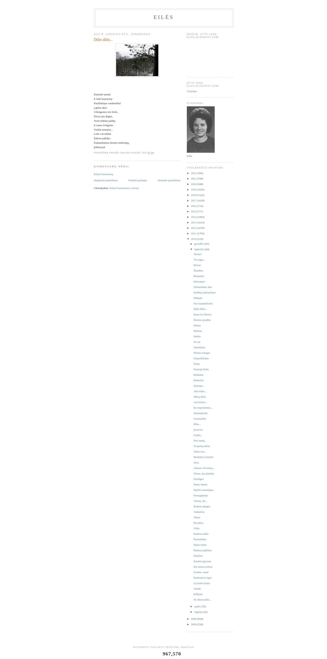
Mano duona (200, 484)
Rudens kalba (201, 533)
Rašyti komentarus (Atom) (124, 188)
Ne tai (197, 341)
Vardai (197, 588)
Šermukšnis (200, 539)
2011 (194, 233)
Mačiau (198, 330)
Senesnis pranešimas (169, 180)
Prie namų (199, 440)
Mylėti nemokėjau (204, 490)
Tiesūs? (198, 254)
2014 (194, 217)
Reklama (198, 374)
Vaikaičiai (199, 511)
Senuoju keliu (201, 369)
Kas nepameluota (203, 303)
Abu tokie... (200, 391)
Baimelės (199, 380)
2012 (194, 228)
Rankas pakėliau (203, 550)
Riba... (197, 424)
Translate (192, 91)
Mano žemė (200, 544)
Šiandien (198, 270)
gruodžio (199, 243)
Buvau (197, 265)
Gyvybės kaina (202, 583)
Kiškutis (198, 594)
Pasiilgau (199, 479)
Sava (196, 462)
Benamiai (199, 276)
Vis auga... (199, 259)
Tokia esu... (200, 451)
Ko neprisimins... (203, 407)
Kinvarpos (199, 281)
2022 (194, 173)
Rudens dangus (202, 506)
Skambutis (199, 347)
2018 (194, 195)
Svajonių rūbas (202, 446)
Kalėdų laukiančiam (205, 292)
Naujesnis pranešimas (106, 180)
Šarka (197, 363)
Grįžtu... (198, 435)
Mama (197, 325)
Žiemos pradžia (202, 319)
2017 (194, 200)
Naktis (197, 336)
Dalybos (198, 555)
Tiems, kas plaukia (204, 473)
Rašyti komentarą (103, 174)
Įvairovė (198, 429)
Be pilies (198, 522)
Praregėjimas (201, 495)
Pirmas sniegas (202, 352)
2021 (194, 178)
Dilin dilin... (200, 309)
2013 (194, 222)
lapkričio (199, 249)
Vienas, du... (200, 500)
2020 (194, 184)
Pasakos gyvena (202, 561)
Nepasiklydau (201, 358)
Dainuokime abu (203, 287)
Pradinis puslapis (137, 180)
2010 (194, 238)
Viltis (196, 528)
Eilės (163, 17)
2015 (194, 211)
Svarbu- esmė (201, 572)
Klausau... (199, 385)
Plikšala (198, 298)
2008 (194, 624)
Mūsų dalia (200, 396)
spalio (197, 606)
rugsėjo (198, 611)
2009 (194, 618)
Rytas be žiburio (203, 314)
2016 (194, 206)
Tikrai (197, 517)
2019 (194, 189)
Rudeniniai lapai (203, 577)
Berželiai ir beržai (203, 457)
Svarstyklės (200, 418)
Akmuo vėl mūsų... (204, 468)
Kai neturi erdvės (203, 566)
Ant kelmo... (200, 402)
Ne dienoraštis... (202, 599)
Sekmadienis (201, 413)
